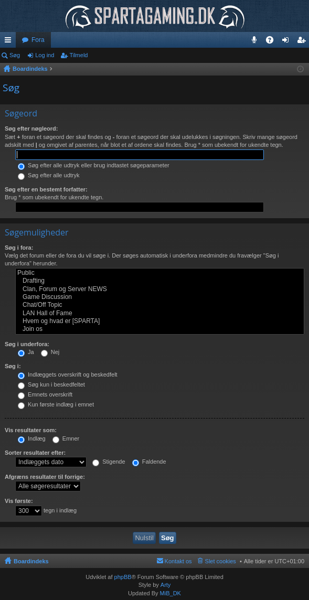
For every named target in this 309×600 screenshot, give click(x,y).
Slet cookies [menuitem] (220, 561)
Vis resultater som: (31, 430)
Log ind (44, 55)
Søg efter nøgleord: (31, 128)
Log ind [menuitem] (287, 42)
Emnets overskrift (45, 394)
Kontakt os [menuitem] (178, 561)
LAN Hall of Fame (159, 313)
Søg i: (13, 366)
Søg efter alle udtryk (49, 175)
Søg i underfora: (27, 344)
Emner (65, 438)
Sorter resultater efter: (35, 452)
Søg (14, 55)
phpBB (123, 577)
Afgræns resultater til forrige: (45, 477)
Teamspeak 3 (256, 42)
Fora (38, 40)
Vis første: (19, 501)
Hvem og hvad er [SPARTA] (159, 321)
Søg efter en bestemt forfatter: (46, 189)
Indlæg (32, 438)
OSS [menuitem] (273, 42)
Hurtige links (10, 42)
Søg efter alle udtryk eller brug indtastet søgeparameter (93, 165)
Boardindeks (31, 561)
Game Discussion (159, 297)
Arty (166, 585)
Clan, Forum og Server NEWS (159, 289)
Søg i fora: (19, 247)
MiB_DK (169, 593)
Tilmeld (78, 55)
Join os (159, 329)
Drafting (159, 281)
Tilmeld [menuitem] (304, 42)
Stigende (108, 461)
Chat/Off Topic (159, 305)
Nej (50, 352)
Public (159, 273)
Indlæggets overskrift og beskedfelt (68, 374)
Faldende (149, 461)
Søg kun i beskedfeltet (51, 384)
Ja (26, 352)
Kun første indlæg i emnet (56, 404)
